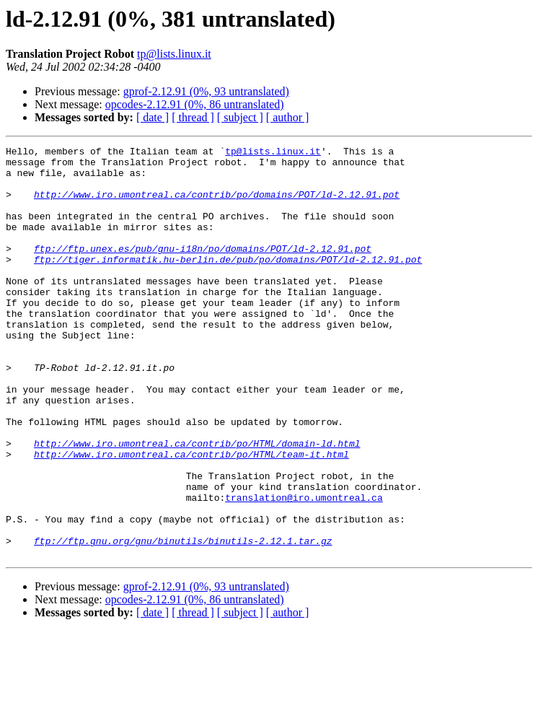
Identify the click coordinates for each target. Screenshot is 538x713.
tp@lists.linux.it (174, 54)
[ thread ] (193, 117)
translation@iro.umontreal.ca (303, 568)
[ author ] (287, 117)
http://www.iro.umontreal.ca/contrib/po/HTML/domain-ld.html (197, 503)
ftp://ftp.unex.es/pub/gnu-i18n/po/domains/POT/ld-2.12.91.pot (202, 269)
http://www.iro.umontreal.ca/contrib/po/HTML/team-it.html (191, 516)
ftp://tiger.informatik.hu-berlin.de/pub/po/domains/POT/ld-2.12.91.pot (228, 282)
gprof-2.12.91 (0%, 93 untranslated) (206, 91)
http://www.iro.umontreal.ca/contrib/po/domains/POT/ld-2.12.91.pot (217, 204)
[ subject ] (240, 117)
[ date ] (152, 117)
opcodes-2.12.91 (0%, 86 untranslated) (194, 104)
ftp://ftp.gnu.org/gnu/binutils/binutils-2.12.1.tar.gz (183, 620)
